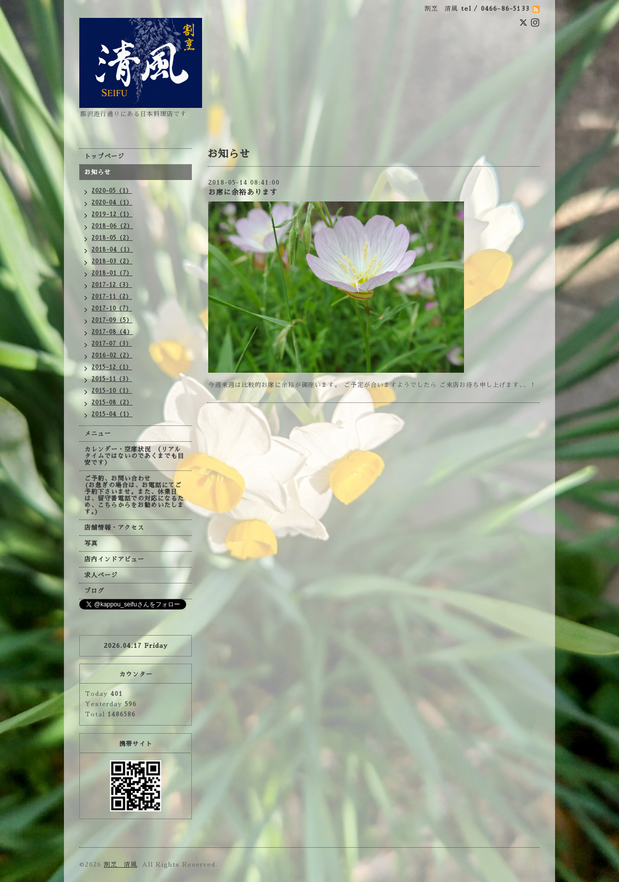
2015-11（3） (112, 379)
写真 (91, 543)
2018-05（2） (112, 238)
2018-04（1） (112, 250)
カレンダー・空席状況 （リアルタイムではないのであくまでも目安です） (134, 456)
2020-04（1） (112, 203)
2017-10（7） (112, 308)
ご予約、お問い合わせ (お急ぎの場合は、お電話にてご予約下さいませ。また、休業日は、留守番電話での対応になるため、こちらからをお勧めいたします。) (134, 495)
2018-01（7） (112, 273)
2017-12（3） (112, 285)
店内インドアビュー (114, 559)
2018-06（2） (112, 226)
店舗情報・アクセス (114, 528)
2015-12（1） (112, 367)
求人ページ (101, 575)
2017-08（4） (112, 332)
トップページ (104, 156)
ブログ (94, 591)
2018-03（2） (112, 261)
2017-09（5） (112, 320)
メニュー (97, 434)
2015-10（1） (112, 391)
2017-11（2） (112, 297)
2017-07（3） (112, 344)
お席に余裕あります (242, 192)
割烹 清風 (120, 865)
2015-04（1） (112, 414)
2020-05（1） (112, 191)
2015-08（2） (112, 402)
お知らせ (97, 172)
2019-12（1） (112, 214)
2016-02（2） (112, 355)
